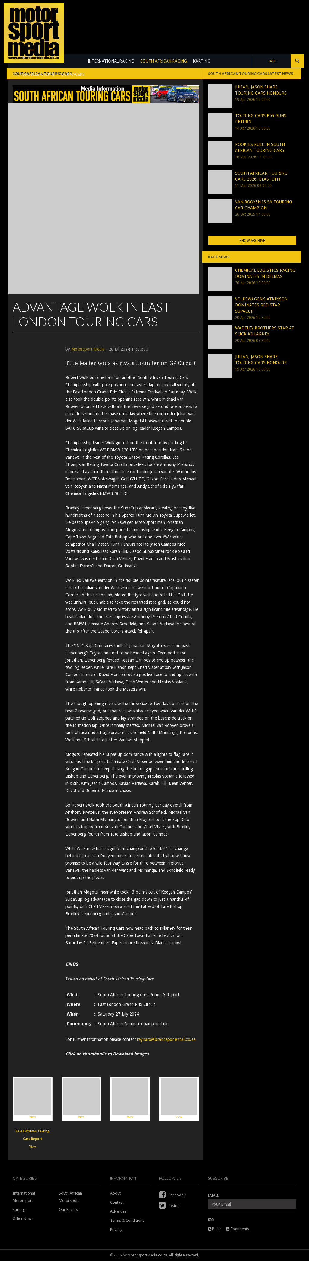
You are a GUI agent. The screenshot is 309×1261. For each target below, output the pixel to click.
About (115, 1193)
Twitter (170, 1206)
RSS (211, 1219)
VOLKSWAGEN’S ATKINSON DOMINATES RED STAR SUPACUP (261, 305)
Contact (116, 1202)
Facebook (172, 1195)
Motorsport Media (88, 349)
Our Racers (68, 1209)
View (32, 1098)
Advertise (118, 1211)
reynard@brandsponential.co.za (166, 1039)
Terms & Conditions (127, 1220)
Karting (19, 1209)
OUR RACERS (72, 74)
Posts (214, 1229)
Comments (237, 1229)
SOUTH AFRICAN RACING (163, 61)
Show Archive (252, 241)
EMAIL (213, 1195)
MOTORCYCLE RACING (34, 74)
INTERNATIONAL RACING (111, 61)
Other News (23, 1218)
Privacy (116, 1229)
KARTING (201, 61)
